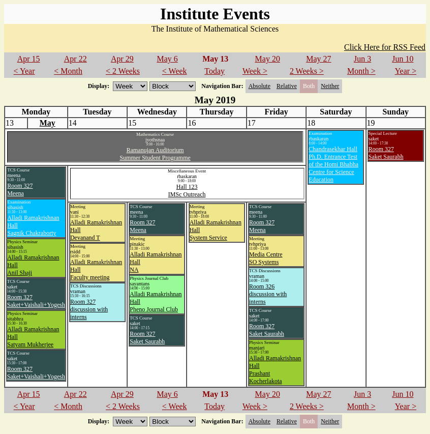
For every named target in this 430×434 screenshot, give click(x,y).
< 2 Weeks (123, 71)
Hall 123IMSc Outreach (187, 190)
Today (214, 71)
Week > (254, 71)
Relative (287, 86)
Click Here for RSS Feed (384, 47)
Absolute (259, 86)
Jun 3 (362, 58)
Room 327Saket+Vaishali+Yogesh (36, 301)
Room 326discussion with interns (268, 294)
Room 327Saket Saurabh (386, 153)
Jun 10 (402, 58)
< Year (24, 71)
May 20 (267, 58)
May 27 (318, 58)
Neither (330, 86)
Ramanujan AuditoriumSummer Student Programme (154, 154)
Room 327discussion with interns (89, 309)
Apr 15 (28, 58)
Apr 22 (75, 58)
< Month (68, 71)
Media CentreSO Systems (266, 258)
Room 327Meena (20, 189)
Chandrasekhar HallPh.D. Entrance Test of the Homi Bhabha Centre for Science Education (333, 164)
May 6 (167, 58)
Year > (406, 71)
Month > (361, 71)
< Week (174, 71)
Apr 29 (122, 58)
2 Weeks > (307, 71)
